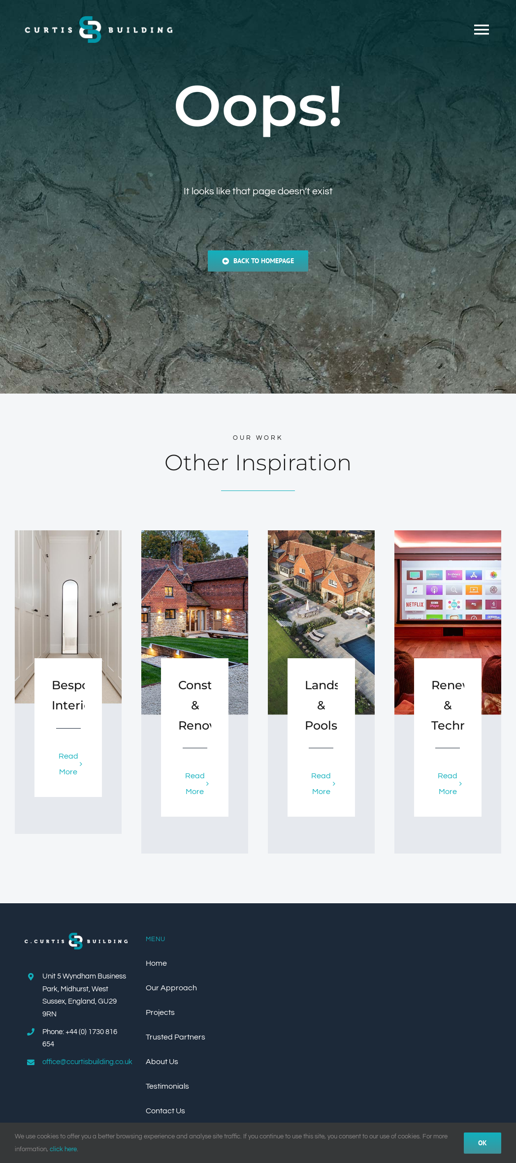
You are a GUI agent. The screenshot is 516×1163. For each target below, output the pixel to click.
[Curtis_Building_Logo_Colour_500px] (98, 20)
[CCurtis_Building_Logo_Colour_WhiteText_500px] (76, 937)
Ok (482, 1142)
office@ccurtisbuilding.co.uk (87, 1062)
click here (63, 1149)
